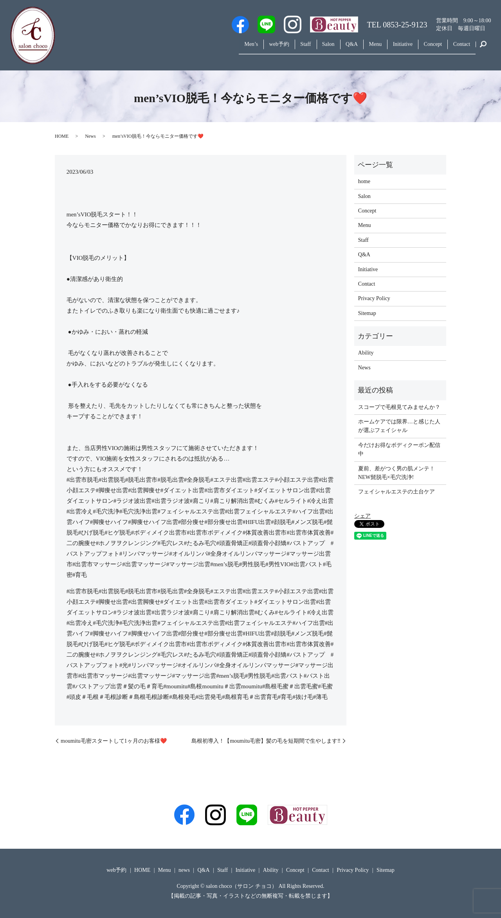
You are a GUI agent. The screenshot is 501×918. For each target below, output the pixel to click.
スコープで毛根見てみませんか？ (399, 407)
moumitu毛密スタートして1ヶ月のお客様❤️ (114, 741)
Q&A (332, 48)
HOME (61, 136)
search (483, 48)
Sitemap (367, 313)
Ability (366, 353)
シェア (362, 516)
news (184, 870)
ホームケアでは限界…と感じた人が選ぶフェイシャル (399, 426)
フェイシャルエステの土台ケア (396, 492)
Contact (459, 48)
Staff (278, 48)
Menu (360, 48)
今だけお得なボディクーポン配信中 (399, 449)
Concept (426, 48)
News (90, 136)
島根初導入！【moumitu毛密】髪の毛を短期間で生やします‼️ (266, 741)
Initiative (392, 48)
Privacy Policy (374, 298)
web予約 (248, 48)
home (364, 181)
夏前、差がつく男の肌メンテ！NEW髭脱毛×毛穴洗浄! (396, 473)
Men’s (215, 48)
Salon (305, 48)
